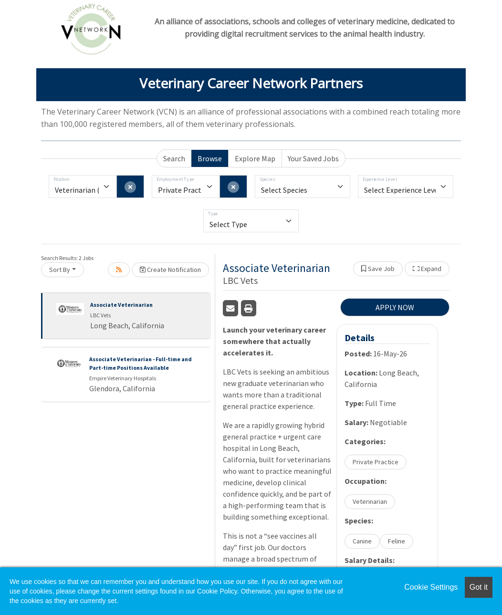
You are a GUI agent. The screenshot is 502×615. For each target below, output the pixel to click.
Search (174, 158)
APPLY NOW (395, 307)
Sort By (59, 269)
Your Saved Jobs (313, 158)
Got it (479, 587)
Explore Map (255, 158)
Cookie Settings (431, 587)
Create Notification (170, 269)
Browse (210, 158)
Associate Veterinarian (121, 304)
